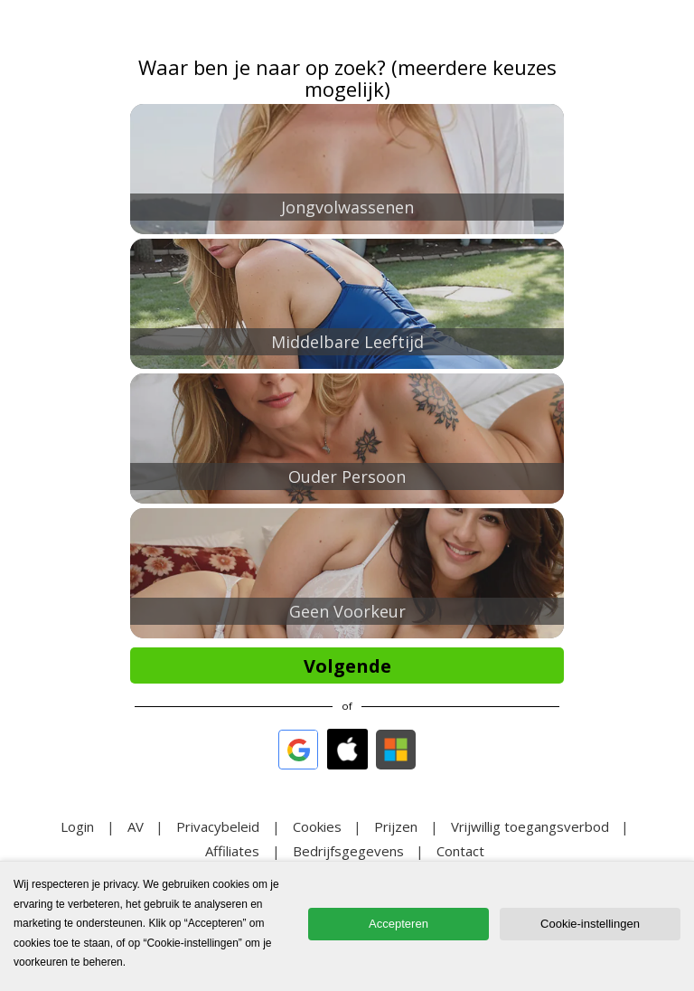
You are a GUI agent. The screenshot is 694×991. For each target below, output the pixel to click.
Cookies (317, 826)
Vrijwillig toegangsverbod (530, 826)
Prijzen (395, 826)
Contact (460, 851)
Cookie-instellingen (590, 923)
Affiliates (232, 851)
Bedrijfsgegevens (348, 851)
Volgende (347, 666)
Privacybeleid (217, 826)
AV (135, 826)
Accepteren (398, 923)
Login (77, 826)
